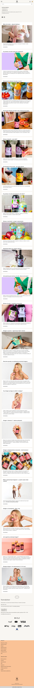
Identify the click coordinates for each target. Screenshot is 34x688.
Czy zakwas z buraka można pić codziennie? (13, 51)
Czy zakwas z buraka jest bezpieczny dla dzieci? (14, 193)
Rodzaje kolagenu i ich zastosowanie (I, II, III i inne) (14, 566)
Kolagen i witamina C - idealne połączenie (12, 420)
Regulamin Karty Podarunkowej (6, 666)
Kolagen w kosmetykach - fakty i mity (11, 508)
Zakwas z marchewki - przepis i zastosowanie (13, 221)
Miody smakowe (3, 650)
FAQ (1, 663)
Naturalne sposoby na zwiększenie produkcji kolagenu (15, 361)
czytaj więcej (5, 76)
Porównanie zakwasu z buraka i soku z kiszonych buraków (16, 110)
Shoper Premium (17, 683)
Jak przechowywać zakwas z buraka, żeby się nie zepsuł (15, 276)
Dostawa (2, 660)
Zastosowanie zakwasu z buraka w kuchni (12, 81)
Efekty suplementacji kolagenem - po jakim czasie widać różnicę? (15, 480)
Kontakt (2, 669)
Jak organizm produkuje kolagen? (10, 537)
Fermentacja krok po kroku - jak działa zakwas (13, 166)
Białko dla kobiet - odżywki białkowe (11, 24)
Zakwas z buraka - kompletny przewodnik (12, 303)
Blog (1, 653)
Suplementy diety (3, 644)
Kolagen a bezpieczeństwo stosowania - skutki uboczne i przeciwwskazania (15, 451)
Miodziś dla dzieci (4, 647)
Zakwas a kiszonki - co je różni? (10, 139)
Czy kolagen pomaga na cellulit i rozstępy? (12, 390)
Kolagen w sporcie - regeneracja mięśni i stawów (14, 330)
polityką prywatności (17, 606)
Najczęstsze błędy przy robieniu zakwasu (12, 248)
